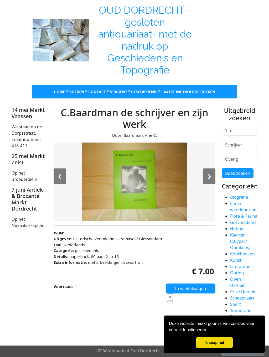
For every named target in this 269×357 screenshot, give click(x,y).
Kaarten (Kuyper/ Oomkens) (240, 241)
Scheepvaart (242, 298)
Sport (235, 304)
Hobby (236, 229)
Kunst (235, 260)
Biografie (239, 197)
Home (59, 91)
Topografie (240, 310)
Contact (97, 91)
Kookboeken (242, 254)
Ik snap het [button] (214, 342)
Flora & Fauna (243, 216)
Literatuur (240, 266)
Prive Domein (243, 292)
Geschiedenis (144, 91)
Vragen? (118, 91)
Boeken (76, 91)
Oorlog (237, 273)
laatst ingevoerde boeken (188, 91)
